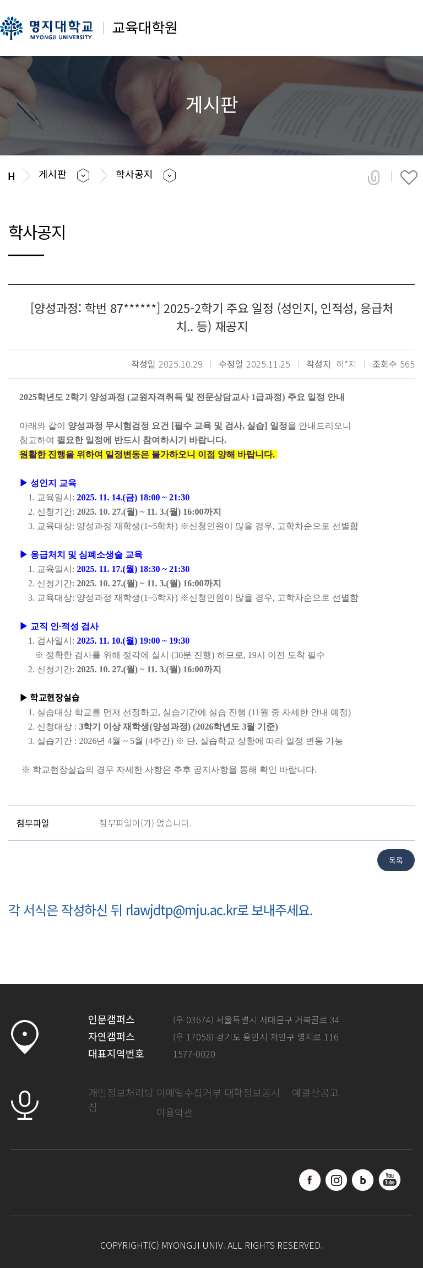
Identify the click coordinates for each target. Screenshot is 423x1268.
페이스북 (310, 1180)
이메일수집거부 (188, 1092)
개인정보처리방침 (121, 1099)
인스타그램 (337, 1180)
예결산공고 (315, 1092)
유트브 (389, 1180)
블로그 (363, 1180)
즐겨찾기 (408, 177)
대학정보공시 (252, 1092)
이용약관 (174, 1112)
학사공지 (134, 173)
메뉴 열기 (399, 32)
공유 (373, 177)
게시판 (52, 173)
